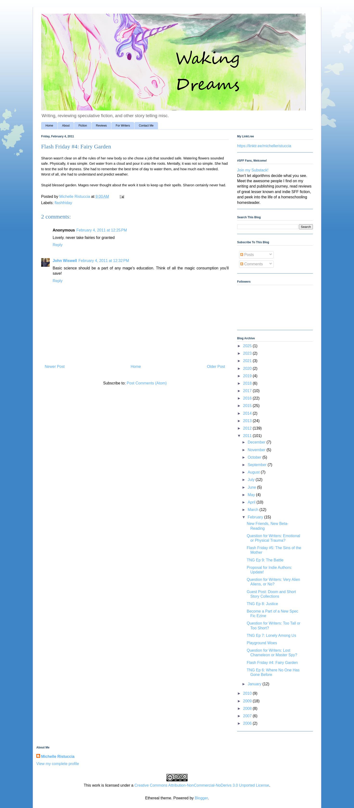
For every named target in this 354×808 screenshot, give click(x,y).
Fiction (82, 125)
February (256, 517)
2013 (248, 421)
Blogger (201, 798)
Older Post (216, 367)
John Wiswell (65, 261)
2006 (248, 723)
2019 (248, 376)
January (255, 684)
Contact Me (146, 125)
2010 (248, 693)
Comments (251, 264)
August (254, 472)
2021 (248, 361)
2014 (248, 413)
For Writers (123, 125)
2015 (248, 406)
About (66, 125)
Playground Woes (262, 643)
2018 (248, 383)
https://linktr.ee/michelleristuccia (264, 146)
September (258, 465)
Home (49, 125)
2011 (248, 436)
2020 (248, 368)
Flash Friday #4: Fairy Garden (272, 663)
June (252, 487)
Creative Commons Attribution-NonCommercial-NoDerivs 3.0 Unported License (201, 785)
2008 (248, 708)
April (252, 502)
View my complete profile (57, 764)
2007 (248, 716)
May (252, 495)
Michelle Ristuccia (58, 756)
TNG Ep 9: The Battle (265, 560)
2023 (248, 353)
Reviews (101, 125)
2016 (248, 398)
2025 (248, 346)
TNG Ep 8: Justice (262, 604)
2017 (248, 391)
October (255, 457)
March (253, 510)
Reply (58, 245)
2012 (248, 428)
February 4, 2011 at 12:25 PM (101, 230)
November (257, 450)
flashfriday (63, 203)
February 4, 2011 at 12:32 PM (103, 261)
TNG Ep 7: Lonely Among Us (271, 635)
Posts (247, 255)
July (252, 480)
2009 (248, 701)
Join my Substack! (252, 170)
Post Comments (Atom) (147, 383)
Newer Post (55, 367)
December (257, 442)
